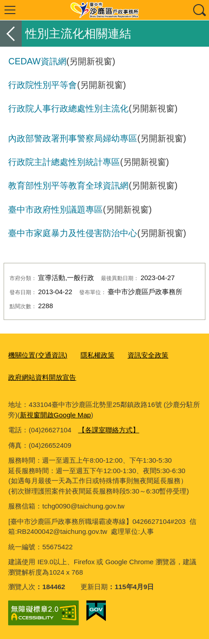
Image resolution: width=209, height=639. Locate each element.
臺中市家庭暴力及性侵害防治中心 (72, 233)
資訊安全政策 (148, 355)
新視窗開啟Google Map (55, 415)
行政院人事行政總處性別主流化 (68, 108)
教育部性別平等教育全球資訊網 (68, 185)
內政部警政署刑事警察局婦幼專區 (72, 138)
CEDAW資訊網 (37, 61)
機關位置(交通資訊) (37, 355)
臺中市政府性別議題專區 (55, 209)
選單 (10, 10)
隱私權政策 (97, 355)
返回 (11, 33)
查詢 (199, 10)
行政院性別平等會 (42, 85)
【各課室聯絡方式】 (108, 430)
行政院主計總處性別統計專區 (64, 162)
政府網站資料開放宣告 (42, 377)
